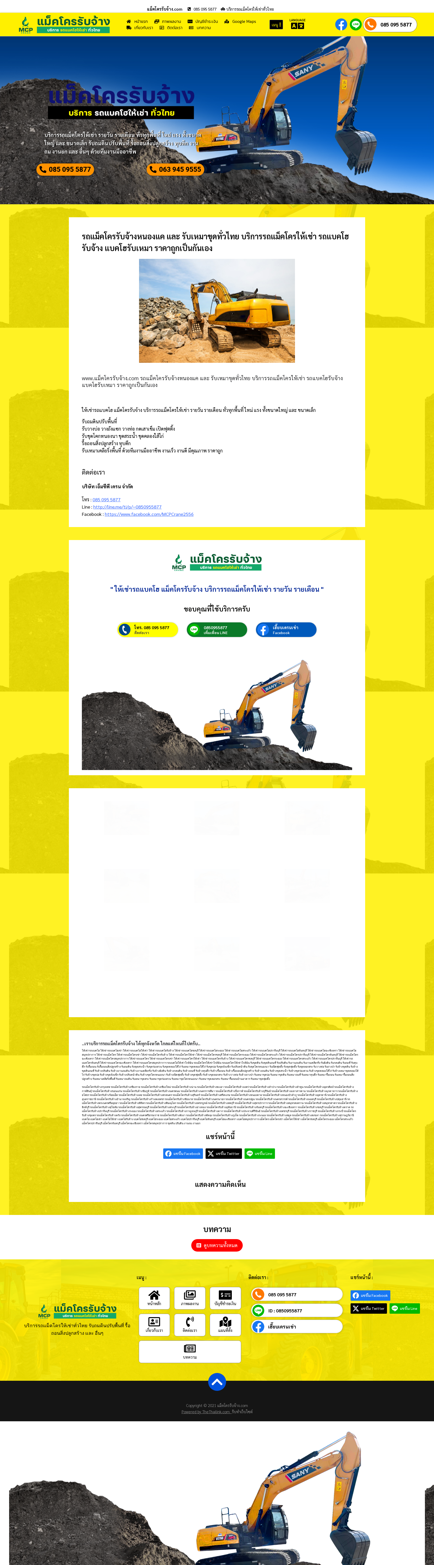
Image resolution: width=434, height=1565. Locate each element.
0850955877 (215, 645)
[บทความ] (190, 1366)
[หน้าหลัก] (154, 1313)
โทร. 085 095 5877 (151, 645)
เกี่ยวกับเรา (154, 1348)
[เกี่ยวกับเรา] (154, 1339)
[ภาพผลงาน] (190, 1313)
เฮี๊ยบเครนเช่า (285, 645)
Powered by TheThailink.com (207, 1429)
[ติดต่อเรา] (190, 1339)
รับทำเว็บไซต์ (242, 1429)
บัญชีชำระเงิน (225, 1321)
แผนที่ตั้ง (225, 1348)
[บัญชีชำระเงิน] (225, 1313)
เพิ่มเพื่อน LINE (216, 650)
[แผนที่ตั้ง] (225, 1339)
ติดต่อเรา (141, 650)
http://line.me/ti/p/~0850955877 (127, 511)
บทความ (190, 1374)
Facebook (281, 650)
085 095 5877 (396, 24)
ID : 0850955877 (285, 1328)
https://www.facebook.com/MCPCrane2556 (149, 518)
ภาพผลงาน (190, 1321)
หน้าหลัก (154, 1321)
